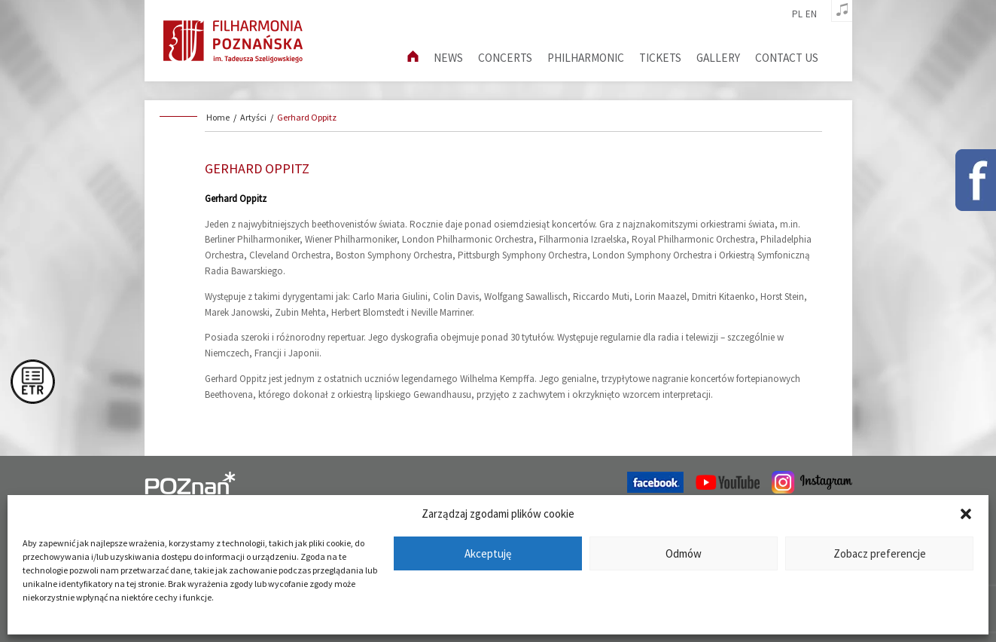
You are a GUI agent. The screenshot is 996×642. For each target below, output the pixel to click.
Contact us (786, 57)
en (811, 14)
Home (218, 117)
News (448, 57)
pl (797, 14)
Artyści (253, 117)
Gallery (718, 57)
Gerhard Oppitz (307, 117)
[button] (965, 513)
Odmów (684, 553)
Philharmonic (585, 57)
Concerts (505, 57)
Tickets (660, 57)
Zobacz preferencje (879, 553)
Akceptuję (487, 553)
